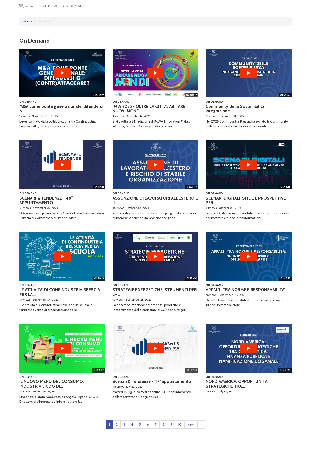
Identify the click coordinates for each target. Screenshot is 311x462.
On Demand (28, 101)
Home (27, 21)
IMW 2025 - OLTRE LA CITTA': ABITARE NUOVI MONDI (149, 109)
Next (191, 424)
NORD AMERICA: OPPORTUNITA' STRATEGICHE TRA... (237, 384)
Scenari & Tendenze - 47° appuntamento (152, 381)
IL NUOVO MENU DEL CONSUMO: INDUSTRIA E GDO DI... (51, 384)
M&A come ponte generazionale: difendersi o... (61, 109)
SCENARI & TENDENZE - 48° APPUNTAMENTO (46, 201)
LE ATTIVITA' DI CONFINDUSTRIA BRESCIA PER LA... (59, 292)
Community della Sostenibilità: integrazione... (235, 109)
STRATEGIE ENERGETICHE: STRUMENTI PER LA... (155, 292)
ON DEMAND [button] (76, 6)
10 (180, 424)
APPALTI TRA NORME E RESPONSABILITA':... (247, 289)
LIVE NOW (48, 6)
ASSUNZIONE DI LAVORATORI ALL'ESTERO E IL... (155, 201)
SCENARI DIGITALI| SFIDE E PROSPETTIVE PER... (246, 201)
